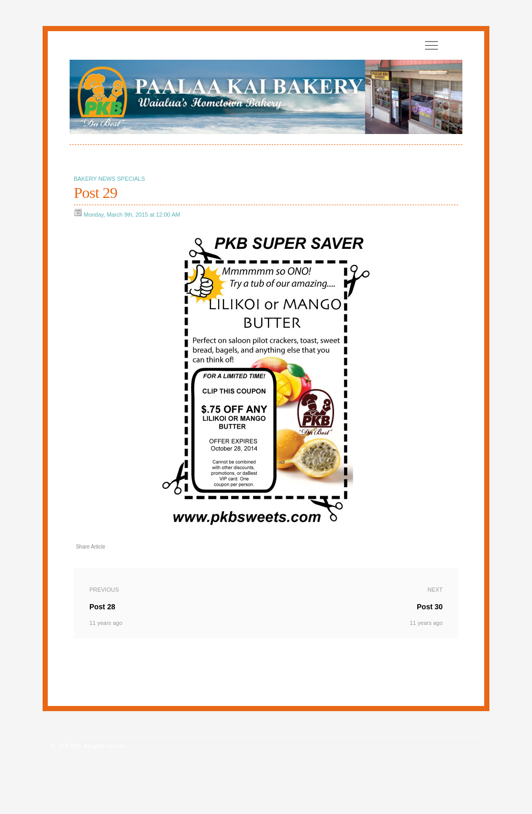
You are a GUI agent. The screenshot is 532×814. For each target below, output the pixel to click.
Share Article (90, 547)
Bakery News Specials (109, 179)
